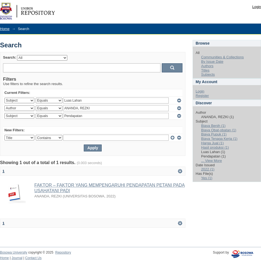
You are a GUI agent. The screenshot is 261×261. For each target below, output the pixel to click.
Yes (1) (206, 178)
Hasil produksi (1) (215, 147)
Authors (207, 66)
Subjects (208, 74)
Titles (205, 70)
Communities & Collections (222, 57)
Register (202, 96)
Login (256, 7)
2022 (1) (207, 169)
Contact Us (33, 258)
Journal (17, 258)
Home (5, 29)
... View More (211, 161)
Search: (9, 57)
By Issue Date (212, 61)
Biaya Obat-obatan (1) (218, 130)
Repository (63, 252)
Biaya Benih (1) (213, 126)
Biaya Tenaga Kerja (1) (219, 139)
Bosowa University (13, 252)
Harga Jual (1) (212, 143)
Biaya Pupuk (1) (214, 134)
